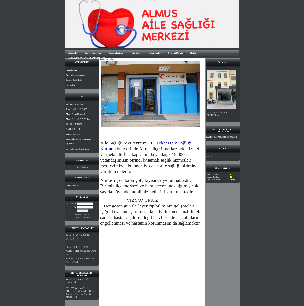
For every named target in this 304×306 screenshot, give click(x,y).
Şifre (74, 207)
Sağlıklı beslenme (73, 134)
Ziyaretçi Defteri (175, 53)
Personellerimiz (116, 53)
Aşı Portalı (70, 144)
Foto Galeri (136, 53)
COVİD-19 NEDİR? (74, 124)
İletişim (193, 53)
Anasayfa (72, 53)
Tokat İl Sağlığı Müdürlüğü (76, 109)
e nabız (209, 156)
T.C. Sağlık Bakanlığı (74, 104)
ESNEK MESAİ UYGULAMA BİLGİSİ (86, 58)
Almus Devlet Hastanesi (75, 114)
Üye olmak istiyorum (82, 217)
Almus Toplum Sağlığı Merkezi (78, 119)
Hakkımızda (154, 53)
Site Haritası (82, 167)
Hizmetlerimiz (71, 70)
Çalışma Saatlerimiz (74, 80)
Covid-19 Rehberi (73, 129)
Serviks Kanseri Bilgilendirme (78, 149)
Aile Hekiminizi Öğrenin (75, 75)
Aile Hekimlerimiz (93, 53)
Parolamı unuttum (82, 215)
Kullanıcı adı (71, 204)
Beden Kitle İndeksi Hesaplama (78, 139)
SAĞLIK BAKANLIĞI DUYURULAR (221, 137)
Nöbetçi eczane (72, 185)
